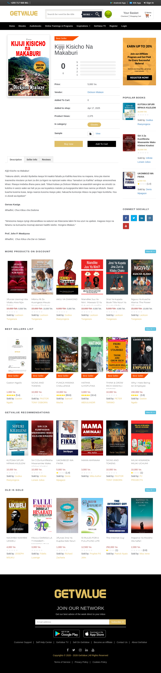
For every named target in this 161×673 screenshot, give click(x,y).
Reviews (46, 159)
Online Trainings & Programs (59, 26)
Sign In (149, 3)
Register (114, 26)
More (87, 14)
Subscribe (117, 622)
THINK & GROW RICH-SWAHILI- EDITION (114, 385)
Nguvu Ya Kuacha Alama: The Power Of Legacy (140, 302)
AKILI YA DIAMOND (66, 299)
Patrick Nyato (121, 553)
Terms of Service (62, 662)
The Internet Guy (115, 537)
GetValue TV (100, 26)
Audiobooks (35, 26)
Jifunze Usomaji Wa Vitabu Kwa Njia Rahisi (17, 302)
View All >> (150, 251)
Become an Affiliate (103, 642)
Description (16, 159)
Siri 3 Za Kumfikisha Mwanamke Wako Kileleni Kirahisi (41, 463)
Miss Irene (145, 553)
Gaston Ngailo (14, 382)
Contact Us (122, 642)
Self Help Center (44, 642)
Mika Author (95, 476)
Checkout (124, 16)
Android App (118, 3)
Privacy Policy (81, 662)
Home (12, 26)
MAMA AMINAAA (90, 460)
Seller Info (32, 159)
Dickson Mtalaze (96, 92)
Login (124, 26)
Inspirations (83, 26)
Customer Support (23, 642)
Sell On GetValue (81, 642)
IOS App (135, 3)
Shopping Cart (135, 16)
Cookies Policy (99, 662)
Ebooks (22, 26)
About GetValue (139, 642)
